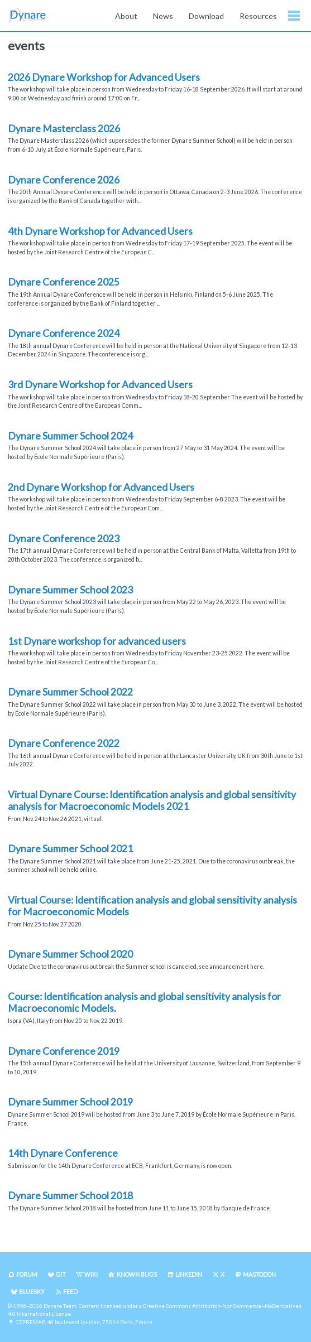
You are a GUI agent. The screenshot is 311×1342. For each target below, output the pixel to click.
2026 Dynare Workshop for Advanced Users (104, 77)
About (126, 16)
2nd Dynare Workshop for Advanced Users (101, 487)
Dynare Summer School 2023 (70, 590)
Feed (70, 1291)
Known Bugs (137, 1274)
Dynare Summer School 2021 (70, 849)
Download (206, 16)
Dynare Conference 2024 (63, 333)
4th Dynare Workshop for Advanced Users (100, 231)
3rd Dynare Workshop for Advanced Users (100, 384)
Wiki (91, 1274)
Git (61, 1274)
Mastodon (259, 1274)
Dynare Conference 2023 (63, 538)
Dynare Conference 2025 (63, 282)
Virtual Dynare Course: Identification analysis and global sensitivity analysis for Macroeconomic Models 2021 (152, 800)
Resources (258, 16)
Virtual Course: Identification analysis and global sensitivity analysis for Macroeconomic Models (152, 906)
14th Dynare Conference (63, 1153)
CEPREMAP (30, 1322)
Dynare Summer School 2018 (70, 1195)
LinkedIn (188, 1274)
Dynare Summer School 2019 (70, 1102)
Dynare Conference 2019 (63, 1051)
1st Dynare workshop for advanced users (97, 641)
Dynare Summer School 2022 (70, 692)
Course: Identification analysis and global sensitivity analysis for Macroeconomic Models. (144, 1002)
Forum (26, 1274)
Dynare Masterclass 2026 (64, 128)
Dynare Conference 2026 (63, 180)
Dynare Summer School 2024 (70, 436)
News (163, 16)
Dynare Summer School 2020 (70, 954)
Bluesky (32, 1291)
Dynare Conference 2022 (63, 743)
